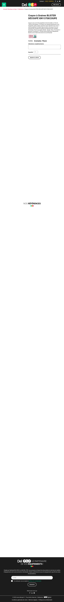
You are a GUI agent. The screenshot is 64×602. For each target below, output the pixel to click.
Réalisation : (45, 597)
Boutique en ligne (12, 9)
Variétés (30, 41)
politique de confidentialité (35, 581)
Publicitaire (21, 9)
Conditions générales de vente (19, 600)
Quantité (30, 52)
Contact (42, 1)
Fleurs (44, 41)
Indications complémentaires (36, 44)
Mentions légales (33, 600)
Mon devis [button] (56, 4)
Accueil (5, 9)
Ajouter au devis (34, 57)
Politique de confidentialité (45, 600)
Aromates (37, 41)
